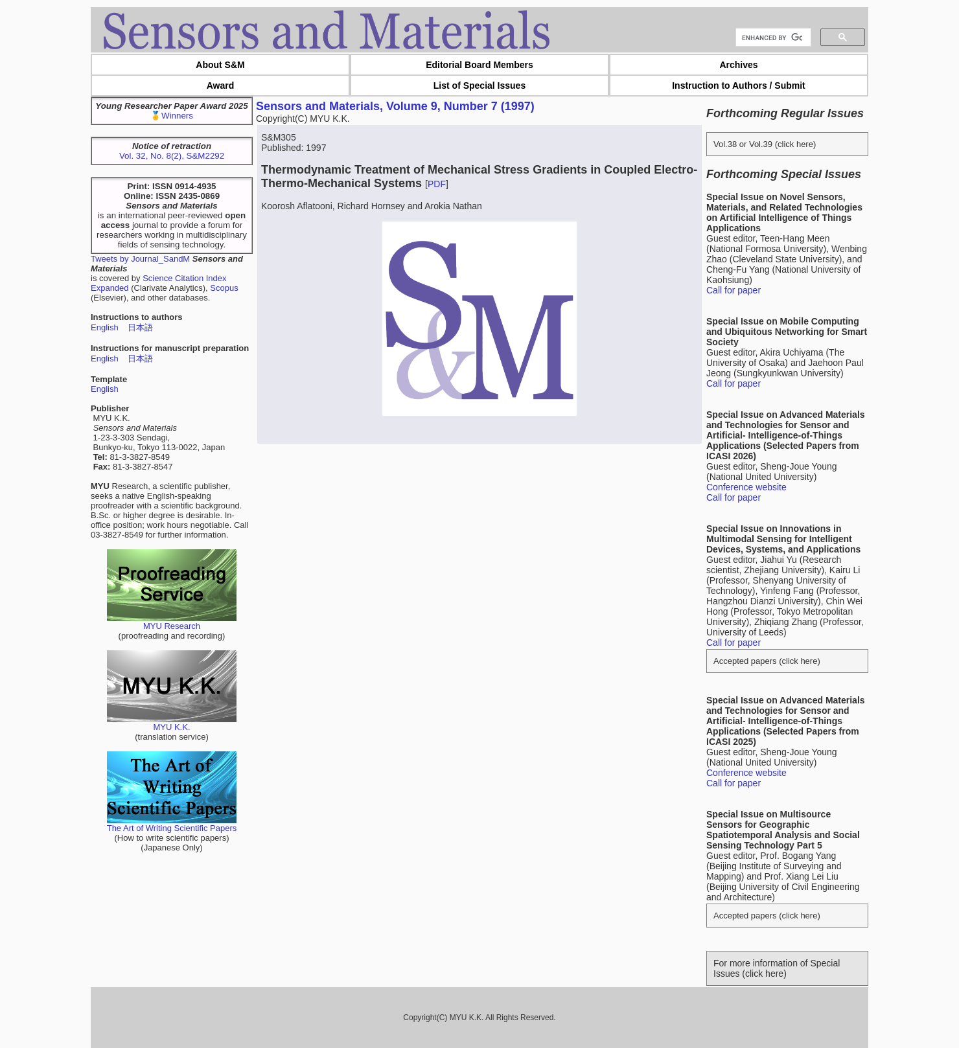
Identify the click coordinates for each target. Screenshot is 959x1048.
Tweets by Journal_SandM (140, 259)
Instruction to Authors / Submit (738, 85)
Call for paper (733, 290)
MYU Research (172, 622)
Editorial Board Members (479, 65)
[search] (772, 37)
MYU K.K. (172, 723)
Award (221, 85)
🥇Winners (171, 115)
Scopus (224, 288)
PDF (437, 184)
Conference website (746, 487)
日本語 (140, 327)
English (105, 327)
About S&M (220, 65)
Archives (738, 65)
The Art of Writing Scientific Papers (172, 824)
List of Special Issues (479, 85)
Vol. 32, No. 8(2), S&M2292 (171, 156)
